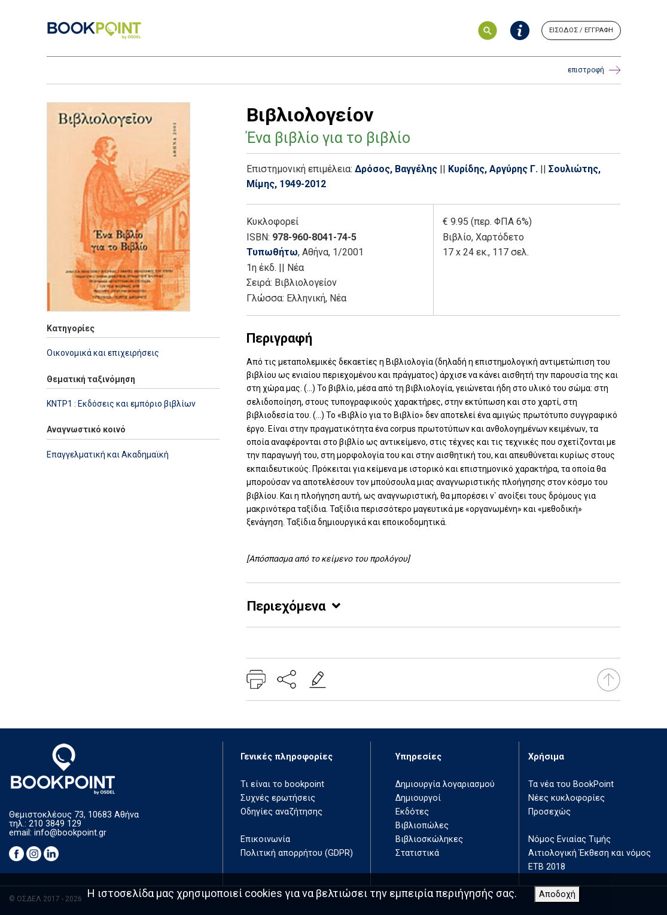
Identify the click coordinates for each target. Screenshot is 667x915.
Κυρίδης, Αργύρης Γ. (493, 169)
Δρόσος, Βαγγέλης (396, 169)
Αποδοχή (557, 894)
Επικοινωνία (265, 839)
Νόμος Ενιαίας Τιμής (569, 839)
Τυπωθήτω (272, 252)
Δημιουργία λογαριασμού (445, 784)
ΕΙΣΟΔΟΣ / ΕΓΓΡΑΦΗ (581, 30)
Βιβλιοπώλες (422, 826)
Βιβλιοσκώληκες (429, 839)
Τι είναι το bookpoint (282, 784)
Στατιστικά (417, 853)
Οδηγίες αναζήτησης (281, 812)
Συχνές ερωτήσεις (277, 798)
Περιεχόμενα (286, 606)
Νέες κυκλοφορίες (566, 798)
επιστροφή (594, 70)
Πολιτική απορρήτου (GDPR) (296, 853)
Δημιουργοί (418, 798)
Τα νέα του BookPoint (571, 784)
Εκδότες (412, 812)
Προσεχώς (549, 812)
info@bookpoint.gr (70, 833)
